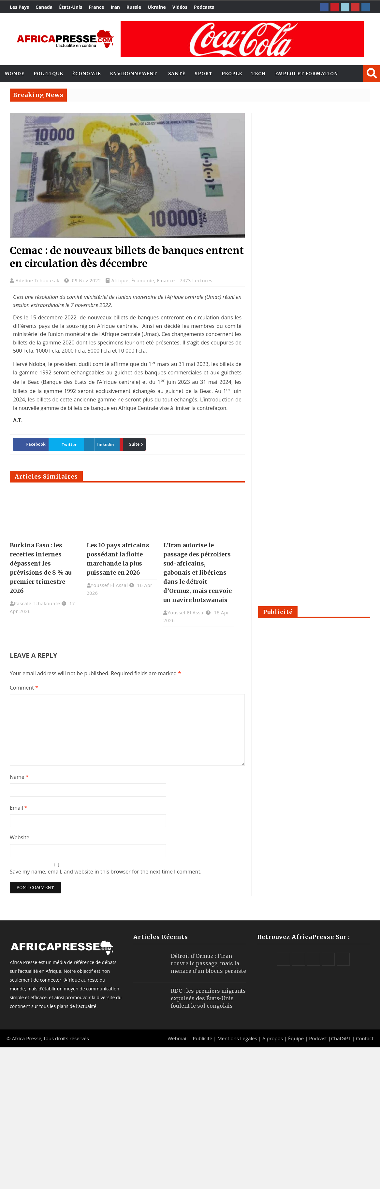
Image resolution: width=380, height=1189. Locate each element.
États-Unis (70, 7)
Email (18, 807)
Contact (364, 1038)
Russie (133, 7)
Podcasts (204, 7)
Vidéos (179, 7)
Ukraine (157, 7)
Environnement (133, 74)
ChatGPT (341, 1038)
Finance (166, 280)
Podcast (318, 1038)
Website (19, 837)
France (96, 7)
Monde (14, 74)
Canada (44, 7)
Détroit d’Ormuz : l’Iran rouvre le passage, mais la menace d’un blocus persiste (208, 963)
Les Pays (19, 7)
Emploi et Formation (306, 74)
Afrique (120, 280)
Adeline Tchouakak (38, 280)
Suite (131, 444)
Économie (86, 74)
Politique (48, 74)
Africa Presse (26, 1038)
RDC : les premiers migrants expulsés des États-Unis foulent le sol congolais (208, 998)
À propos (272, 1038)
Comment (24, 687)
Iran (115, 7)
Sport (203, 74)
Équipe (296, 1038)
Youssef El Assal (109, 585)
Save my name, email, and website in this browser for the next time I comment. (105, 871)
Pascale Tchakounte (37, 603)
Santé (177, 74)
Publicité (203, 1038)
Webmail (177, 1038)
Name (19, 776)
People (232, 74)
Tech (258, 74)
